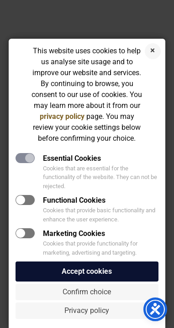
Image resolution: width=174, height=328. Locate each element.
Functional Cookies (74, 200)
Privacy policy (86, 310)
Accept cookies (87, 271)
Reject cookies (153, 51)
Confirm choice (87, 291)
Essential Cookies (72, 158)
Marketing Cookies (74, 233)
